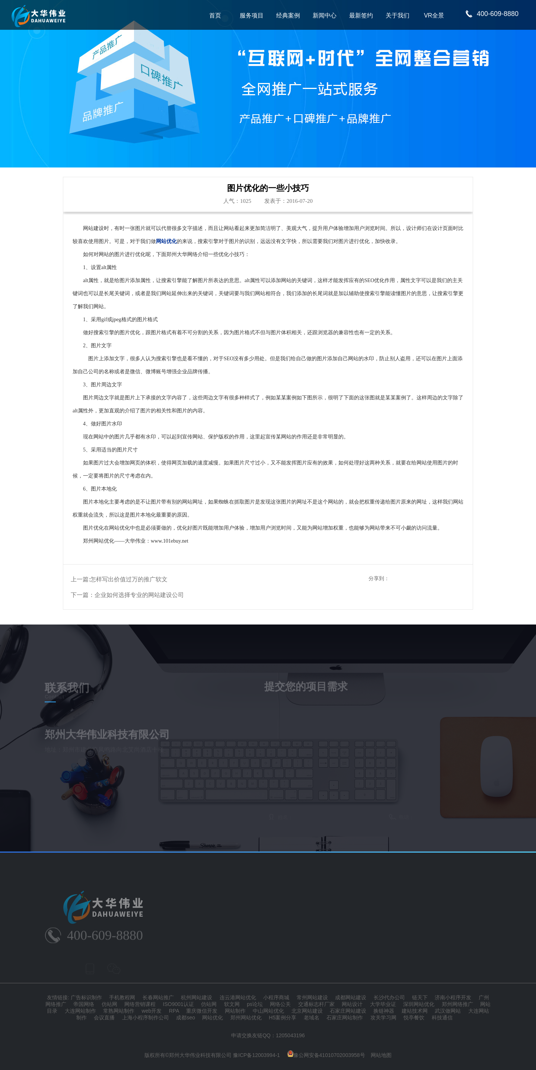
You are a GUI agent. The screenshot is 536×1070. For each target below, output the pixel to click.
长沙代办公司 (389, 997)
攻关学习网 (383, 1018)
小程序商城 (276, 997)
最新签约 (361, 15)
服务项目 (252, 15)
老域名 (311, 1018)
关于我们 (397, 15)
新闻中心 (324, 15)
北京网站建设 (307, 1011)
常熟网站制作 (118, 1011)
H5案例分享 (282, 1018)
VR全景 (434, 15)
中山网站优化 (268, 1011)
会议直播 (104, 1018)
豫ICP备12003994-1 (256, 1055)
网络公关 (280, 1004)
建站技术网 (415, 1011)
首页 (215, 15)
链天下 (420, 997)
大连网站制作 (80, 1011)
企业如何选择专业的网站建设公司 (139, 595)
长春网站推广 (158, 997)
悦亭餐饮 (413, 1018)
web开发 (152, 1011)
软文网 (232, 1004)
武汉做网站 (448, 1011)
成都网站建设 (350, 997)
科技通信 (442, 1018)
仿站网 (109, 1004)
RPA (174, 1011)
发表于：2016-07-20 (288, 201)
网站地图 (381, 1055)
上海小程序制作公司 (145, 1018)
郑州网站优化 (246, 1018)
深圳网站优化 (418, 1004)
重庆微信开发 (201, 1011)
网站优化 (212, 1018)
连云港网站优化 (238, 997)
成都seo (185, 1018)
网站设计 (352, 1004)
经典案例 (288, 15)
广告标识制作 (86, 997)
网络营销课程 (140, 1004)
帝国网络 (83, 1004)
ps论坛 (255, 1004)
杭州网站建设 (196, 997)
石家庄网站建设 (348, 1011)
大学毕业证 (383, 1004)
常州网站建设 (312, 997)
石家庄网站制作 (344, 1018)
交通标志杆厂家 (316, 1004)
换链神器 (383, 1011)
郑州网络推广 (457, 1004)
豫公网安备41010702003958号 (326, 1055)
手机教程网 (122, 997)
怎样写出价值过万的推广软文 (129, 579)
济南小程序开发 (453, 997)
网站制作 (235, 1011)
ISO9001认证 (178, 1004)
